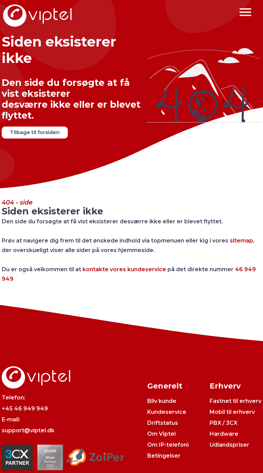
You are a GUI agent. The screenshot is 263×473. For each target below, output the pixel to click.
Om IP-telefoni (168, 445)
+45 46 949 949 (25, 408)
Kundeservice (166, 412)
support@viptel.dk (28, 430)
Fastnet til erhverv (235, 401)
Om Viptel (161, 434)
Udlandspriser (229, 445)
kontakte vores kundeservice (124, 269)
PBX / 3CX (223, 423)
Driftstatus (162, 423)
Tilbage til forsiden (35, 132)
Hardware (224, 434)
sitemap (241, 240)
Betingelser (163, 455)
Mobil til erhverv (232, 412)
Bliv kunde (161, 401)
